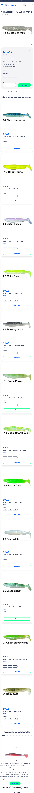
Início (2, 14)
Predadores (12, 14)
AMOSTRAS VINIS (19, 14)
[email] (14, 91)
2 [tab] (7, 735)
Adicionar (24, 85)
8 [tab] (25, 735)
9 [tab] (28, 735)
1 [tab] (3, 735)
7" (15, 76)
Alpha (12, 61)
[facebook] (8, 91)
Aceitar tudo (15, 783)
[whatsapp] (16, 91)
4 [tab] (13, 735)
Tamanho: (5, 73)
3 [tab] (10, 735)
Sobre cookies (6, 787)
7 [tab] (22, 735)
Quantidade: (6, 82)
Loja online (7, 14)
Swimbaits (26, 14)
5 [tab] (16, 735)
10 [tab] (31, 735)
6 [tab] (19, 735)
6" (5, 76)
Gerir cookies (17, 787)
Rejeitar (26, 787)
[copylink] (19, 91)
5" (10, 76)
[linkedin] (11, 91)
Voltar (31, 45)
